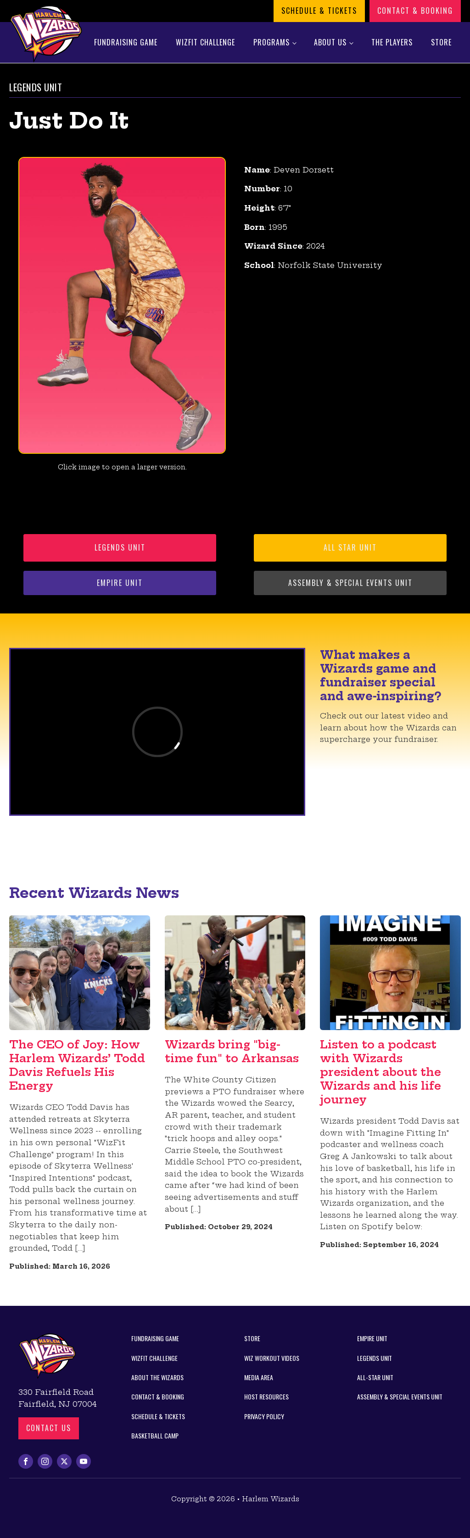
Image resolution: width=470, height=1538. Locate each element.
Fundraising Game (125, 42)
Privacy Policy (264, 1416)
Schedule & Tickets (319, 10)
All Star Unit (350, 547)
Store (441, 42)
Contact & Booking (415, 10)
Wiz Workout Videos (271, 1358)
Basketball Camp (155, 1435)
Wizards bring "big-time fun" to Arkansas (232, 1051)
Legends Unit (120, 547)
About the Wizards (157, 1377)
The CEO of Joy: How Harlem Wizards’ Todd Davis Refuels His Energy (77, 1064)
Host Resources (266, 1396)
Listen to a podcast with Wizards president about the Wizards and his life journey (380, 1071)
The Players (392, 42)
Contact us (48, 1427)
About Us (330, 42)
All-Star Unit (375, 1377)
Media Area (258, 1377)
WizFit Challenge (205, 42)
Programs (271, 42)
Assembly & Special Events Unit (350, 582)
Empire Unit (120, 582)
